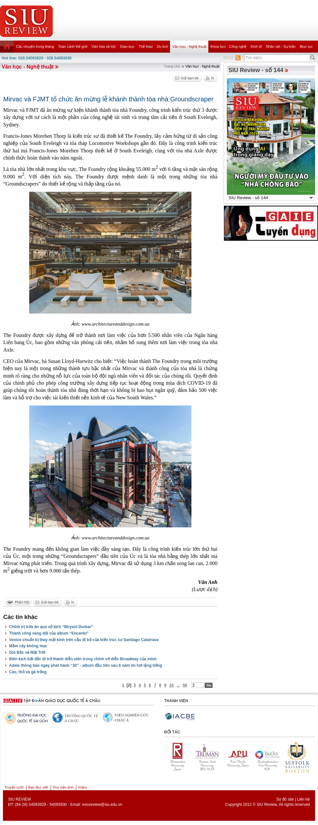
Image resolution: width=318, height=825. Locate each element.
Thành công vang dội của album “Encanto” (49, 633)
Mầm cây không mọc (28, 646)
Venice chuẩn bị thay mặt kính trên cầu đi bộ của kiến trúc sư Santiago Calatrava (83, 640)
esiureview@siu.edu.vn (102, 804)
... (178, 685)
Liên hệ (303, 799)
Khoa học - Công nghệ (229, 46)
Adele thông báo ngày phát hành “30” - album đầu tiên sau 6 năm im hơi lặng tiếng (85, 665)
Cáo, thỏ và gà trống (27, 672)
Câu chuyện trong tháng (35, 46)
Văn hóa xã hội (104, 46)
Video (82, 787)
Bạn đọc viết (38, 787)
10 (171, 685)
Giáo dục (127, 46)
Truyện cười (14, 787)
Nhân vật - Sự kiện (281, 46)
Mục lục (306, 46)
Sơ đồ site (285, 799)
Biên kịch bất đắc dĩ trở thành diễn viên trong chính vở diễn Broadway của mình (83, 659)
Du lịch (162, 46)
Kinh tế (256, 46)
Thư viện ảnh (63, 787)
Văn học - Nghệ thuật (189, 46)
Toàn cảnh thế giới (72, 46)
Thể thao (146, 46)
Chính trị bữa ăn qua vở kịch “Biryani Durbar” (51, 627)
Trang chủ (172, 66)
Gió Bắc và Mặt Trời (27, 652)
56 (185, 685)
